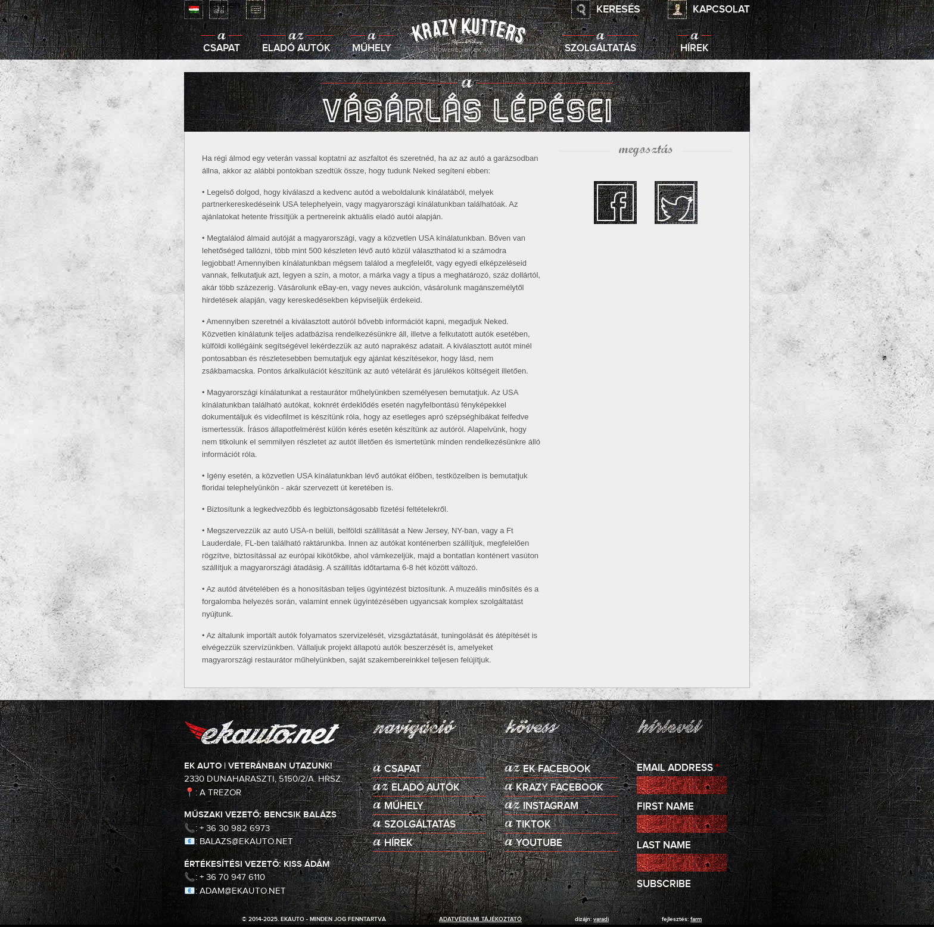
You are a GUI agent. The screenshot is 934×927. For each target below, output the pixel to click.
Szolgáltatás (600, 48)
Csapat (221, 48)
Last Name (664, 846)
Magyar (193, 9)
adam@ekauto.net (243, 890)
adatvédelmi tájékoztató (480, 919)
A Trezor (220, 792)
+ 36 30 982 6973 (235, 828)
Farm (696, 919)
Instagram (550, 806)
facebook (615, 202)
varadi (601, 919)
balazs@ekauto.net (246, 841)
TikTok (533, 825)
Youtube (539, 843)
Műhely (371, 48)
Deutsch (255, 9)
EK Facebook (557, 769)
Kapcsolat (721, 10)
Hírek (694, 48)
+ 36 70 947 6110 (232, 877)
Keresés (618, 9)
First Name (665, 807)
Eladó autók (296, 48)
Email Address (678, 768)
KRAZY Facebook (559, 788)
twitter (676, 202)
